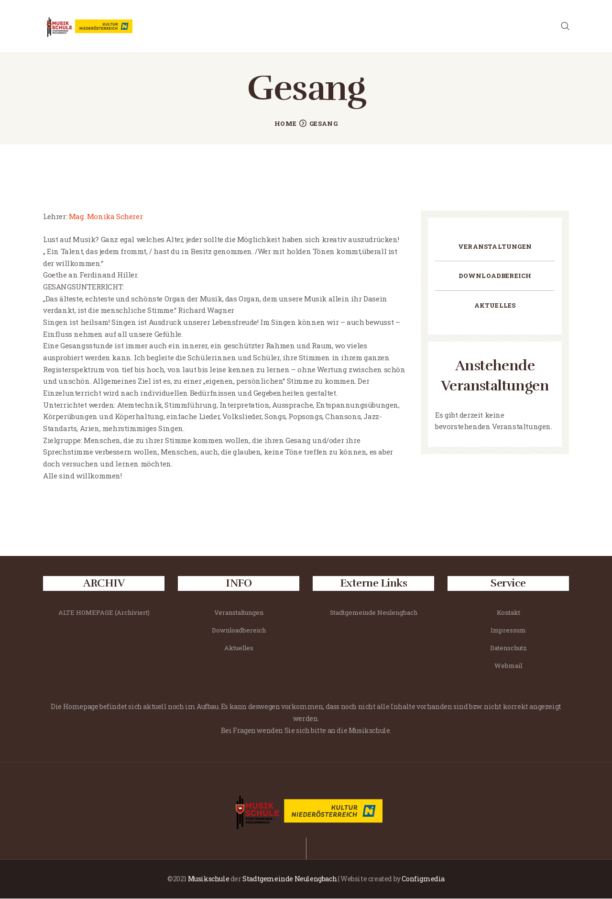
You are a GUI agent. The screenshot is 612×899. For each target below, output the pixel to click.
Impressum (508, 630)
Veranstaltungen (495, 247)
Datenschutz (508, 648)
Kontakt (508, 613)
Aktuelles (495, 305)
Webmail (508, 666)
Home (285, 124)
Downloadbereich (495, 276)
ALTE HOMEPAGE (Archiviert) (104, 613)
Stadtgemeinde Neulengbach (373, 613)
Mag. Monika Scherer (104, 217)
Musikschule (209, 879)
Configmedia (423, 879)
